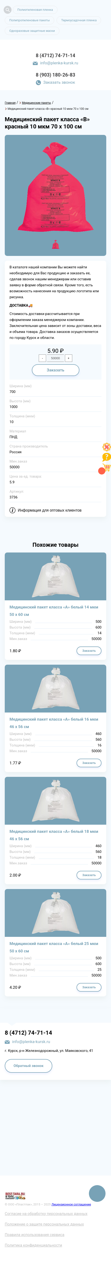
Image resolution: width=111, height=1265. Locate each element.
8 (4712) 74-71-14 (55, 55)
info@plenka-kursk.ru (59, 63)
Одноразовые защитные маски (32, 31)
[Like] (106, 450)
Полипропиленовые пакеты (29, 20)
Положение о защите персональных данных (44, 1224)
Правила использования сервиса (34, 1234)
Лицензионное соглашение (71, 1204)
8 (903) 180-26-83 (55, 75)
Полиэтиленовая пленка (35, 9)
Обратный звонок (28, 1066)
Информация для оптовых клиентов (50, 510)
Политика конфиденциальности (33, 1245)
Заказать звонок (59, 82)
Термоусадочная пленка (79, 20)
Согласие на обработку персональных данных (46, 1213)
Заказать (55, 370)
